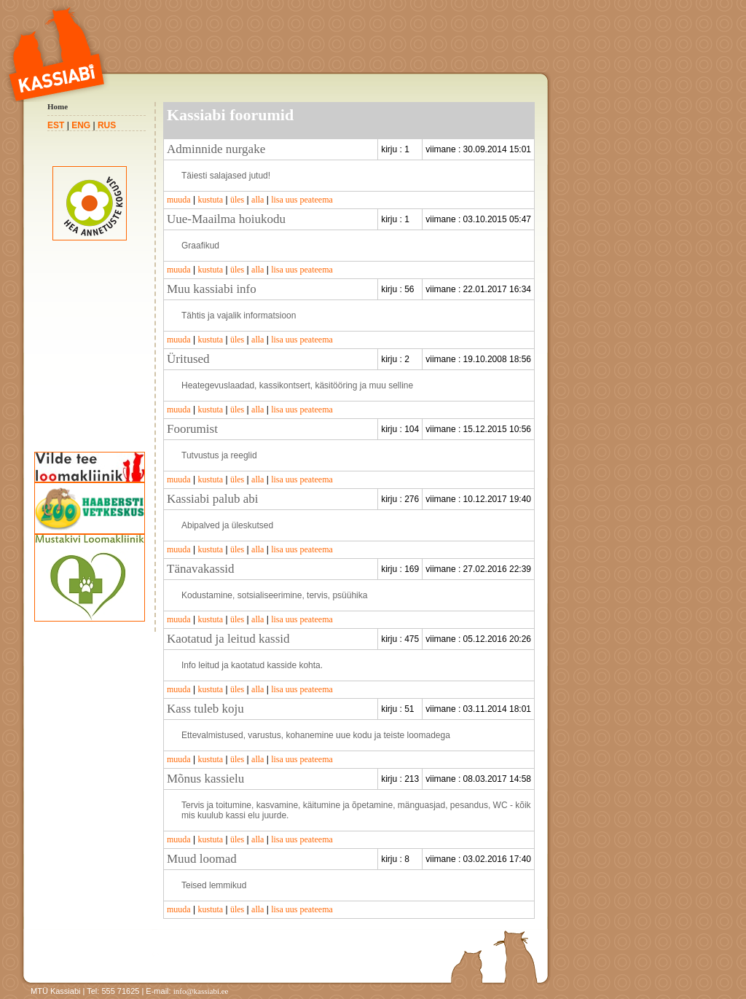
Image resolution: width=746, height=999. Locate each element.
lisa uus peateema (302, 200)
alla (257, 200)
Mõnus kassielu (205, 779)
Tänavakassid (201, 569)
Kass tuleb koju (205, 709)
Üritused (188, 359)
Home (57, 106)
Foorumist (192, 429)
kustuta (210, 200)
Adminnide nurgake (216, 149)
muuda (179, 200)
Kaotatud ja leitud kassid (228, 639)
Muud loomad (202, 859)
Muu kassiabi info (211, 289)
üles (237, 200)
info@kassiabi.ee (201, 991)
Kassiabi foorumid (230, 115)
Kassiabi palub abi (213, 499)
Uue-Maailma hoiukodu (226, 219)
